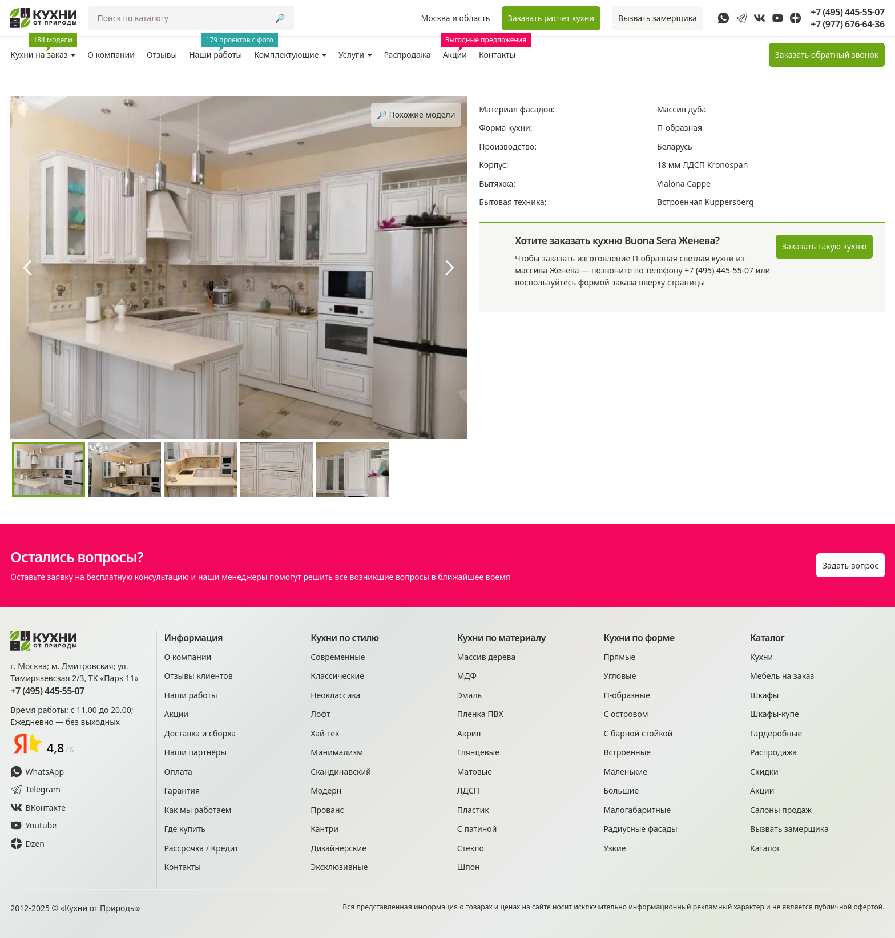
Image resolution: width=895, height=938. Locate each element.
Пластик (473, 809)
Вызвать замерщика (657, 18)
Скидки (764, 771)
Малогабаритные (637, 809)
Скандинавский (341, 771)
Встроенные (627, 752)
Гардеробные (776, 733)
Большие (621, 790)
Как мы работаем (198, 809)
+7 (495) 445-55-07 (847, 12)
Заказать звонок (826, 54)
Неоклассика (335, 695)
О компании (111, 54)
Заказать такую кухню (824, 246)
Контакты (497, 54)
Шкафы (764, 695)
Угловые (619, 675)
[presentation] (27, 268)
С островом (625, 713)
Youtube (33, 825)
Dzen (27, 844)
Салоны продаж (781, 809)
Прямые (619, 656)
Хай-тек (325, 733)
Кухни (761, 656)
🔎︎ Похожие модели (416, 114)
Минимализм (337, 752)
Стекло (470, 848)
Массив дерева (486, 656)
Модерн (326, 790)
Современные (338, 656)
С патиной (477, 828)
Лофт (320, 713)
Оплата (178, 771)
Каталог (765, 848)
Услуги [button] (355, 54)
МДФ (467, 675)
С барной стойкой (637, 733)
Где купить (184, 828)
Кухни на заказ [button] (43, 48)
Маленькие (625, 771)
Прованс (327, 809)
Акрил (469, 733)
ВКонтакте (38, 808)
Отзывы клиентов (198, 675)
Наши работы (218, 48)
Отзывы (162, 54)
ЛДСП (468, 790)
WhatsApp (37, 772)
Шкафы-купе (774, 713)
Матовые (474, 771)
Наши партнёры (195, 752)
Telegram (35, 789)
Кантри (324, 828)
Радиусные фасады (640, 828)
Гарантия (182, 790)
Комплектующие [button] (290, 54)
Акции (457, 48)
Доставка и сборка (200, 733)
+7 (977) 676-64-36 (847, 24)
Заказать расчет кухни (551, 18)
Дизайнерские (338, 848)
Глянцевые (478, 752)
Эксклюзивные (339, 866)
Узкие (614, 848)
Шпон (468, 866)
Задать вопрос (850, 565)
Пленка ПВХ (480, 713)
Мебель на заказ (782, 675)
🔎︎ (280, 18)
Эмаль (469, 695)
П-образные (626, 695)
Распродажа (407, 54)
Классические (337, 675)
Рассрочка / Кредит (201, 848)
